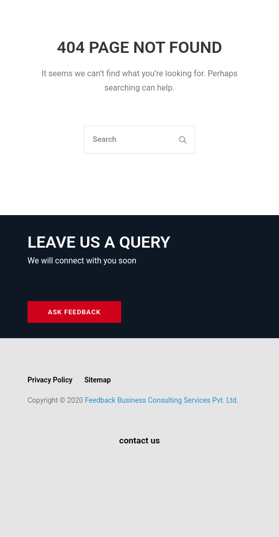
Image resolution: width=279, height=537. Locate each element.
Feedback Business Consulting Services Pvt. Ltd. (162, 400)
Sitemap (98, 380)
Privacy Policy (49, 380)
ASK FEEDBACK (74, 312)
